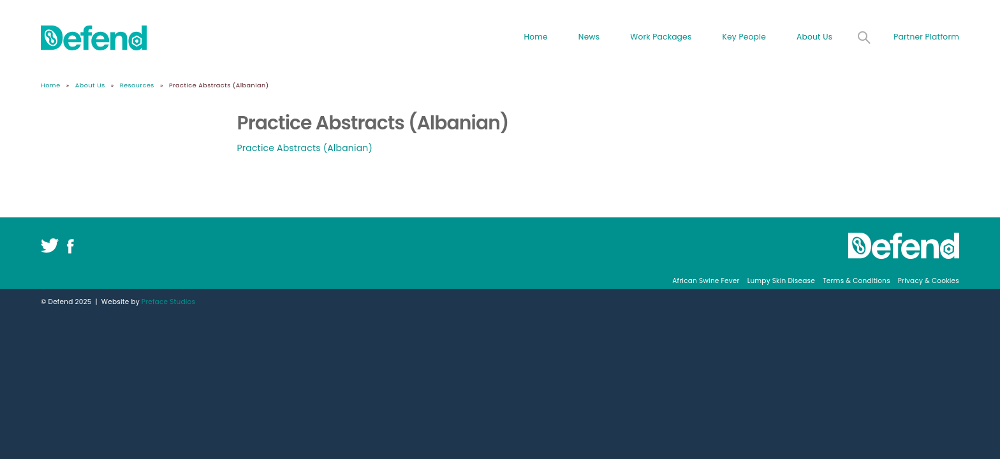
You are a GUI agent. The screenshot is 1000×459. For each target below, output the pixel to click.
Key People (745, 36)
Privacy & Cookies (928, 281)
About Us (814, 36)
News (588, 36)
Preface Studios (168, 302)
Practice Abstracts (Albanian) (305, 148)
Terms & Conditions (856, 281)
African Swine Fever (705, 281)
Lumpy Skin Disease (781, 281)
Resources (137, 85)
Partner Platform (926, 36)
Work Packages (660, 36)
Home (535, 36)
